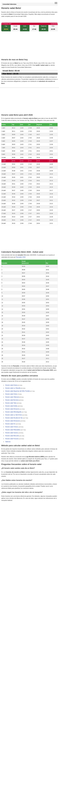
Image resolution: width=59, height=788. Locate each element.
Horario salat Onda (11, 394)
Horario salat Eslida (11, 406)
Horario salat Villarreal (12, 397)
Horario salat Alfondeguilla (13, 412)
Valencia (7, 441)
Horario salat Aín (10, 424)
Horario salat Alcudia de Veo (14, 418)
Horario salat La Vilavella (13, 388)
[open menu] (56, 3)
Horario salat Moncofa (12, 435)
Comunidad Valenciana (9, 4)
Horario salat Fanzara (12, 438)
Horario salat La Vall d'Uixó (13, 415)
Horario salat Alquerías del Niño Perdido (17, 391)
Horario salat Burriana (12, 400)
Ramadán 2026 (20, 257)
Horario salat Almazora (12, 409)
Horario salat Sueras (11, 432)
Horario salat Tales (11, 403)
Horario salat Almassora (12, 421)
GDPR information (7, 509)
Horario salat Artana (11, 385)
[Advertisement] (29, 46)
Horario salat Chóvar (11, 427)
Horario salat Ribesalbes (12, 430)
